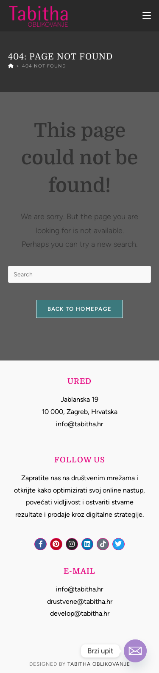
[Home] (11, 66)
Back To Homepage (79, 309)
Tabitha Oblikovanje (98, 664)
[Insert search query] (79, 274)
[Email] (135, 650)
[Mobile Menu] (146, 15)
